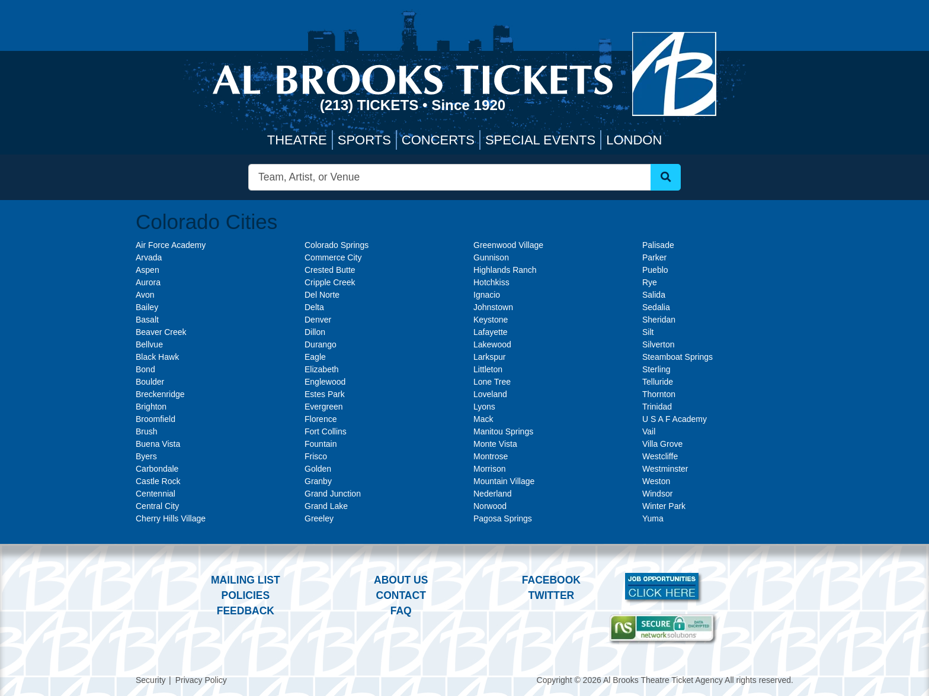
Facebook (551, 580)
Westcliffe (660, 456)
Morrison (489, 468)
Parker (654, 257)
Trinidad (657, 406)
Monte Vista (495, 444)
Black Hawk (157, 357)
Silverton (658, 344)
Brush (147, 431)
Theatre (297, 140)
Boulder (150, 381)
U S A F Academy (674, 419)
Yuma (653, 518)
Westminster (665, 468)
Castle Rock (158, 481)
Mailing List (245, 580)
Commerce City (333, 257)
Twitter (551, 595)
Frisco (316, 456)
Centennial (155, 493)
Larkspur (489, 357)
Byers (146, 456)
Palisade (658, 245)
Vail (648, 431)
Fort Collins (326, 431)
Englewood (325, 381)
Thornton (658, 394)
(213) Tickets (371, 105)
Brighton (151, 406)
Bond (145, 369)
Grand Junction (333, 493)
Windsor (657, 493)
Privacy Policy (201, 680)
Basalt (147, 319)
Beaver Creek (161, 332)
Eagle (315, 357)
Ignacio (486, 294)
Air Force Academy (171, 245)
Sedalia (656, 307)
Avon (145, 294)
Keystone (490, 319)
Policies (245, 595)
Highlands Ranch (505, 270)
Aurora (148, 282)
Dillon (315, 332)
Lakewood (492, 344)
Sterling (656, 369)
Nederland (492, 493)
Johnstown (493, 307)
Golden (318, 468)
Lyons (484, 406)
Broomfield (155, 419)
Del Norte (322, 294)
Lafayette (490, 332)
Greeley (319, 518)
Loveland (490, 394)
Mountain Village (503, 481)
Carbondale (157, 468)
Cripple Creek (330, 282)
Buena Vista (158, 444)
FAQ (401, 611)
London (634, 140)
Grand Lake (326, 506)
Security (151, 680)
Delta (314, 307)
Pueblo (655, 270)
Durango (321, 344)
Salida (653, 294)
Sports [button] (364, 140)
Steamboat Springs (677, 357)
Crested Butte (330, 270)
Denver (318, 319)
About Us (401, 580)
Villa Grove (662, 444)
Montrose (490, 456)
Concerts (438, 140)
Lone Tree (492, 381)
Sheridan (658, 319)
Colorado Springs (337, 245)
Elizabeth (322, 369)
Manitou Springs (503, 431)
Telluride (657, 381)
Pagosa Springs (502, 518)
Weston (656, 481)
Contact (401, 595)
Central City (157, 506)
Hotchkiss (491, 282)
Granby (318, 481)
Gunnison (491, 257)
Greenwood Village (508, 245)
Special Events (540, 140)
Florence (321, 419)
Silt (647, 332)
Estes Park (325, 394)
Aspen (147, 270)
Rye (649, 282)
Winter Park (663, 506)
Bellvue (149, 344)
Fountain (321, 444)
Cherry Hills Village (171, 518)
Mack (483, 419)
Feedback (245, 611)
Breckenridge (160, 394)
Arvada (149, 257)
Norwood (490, 506)
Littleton (487, 369)
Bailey (147, 307)
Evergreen (324, 406)
